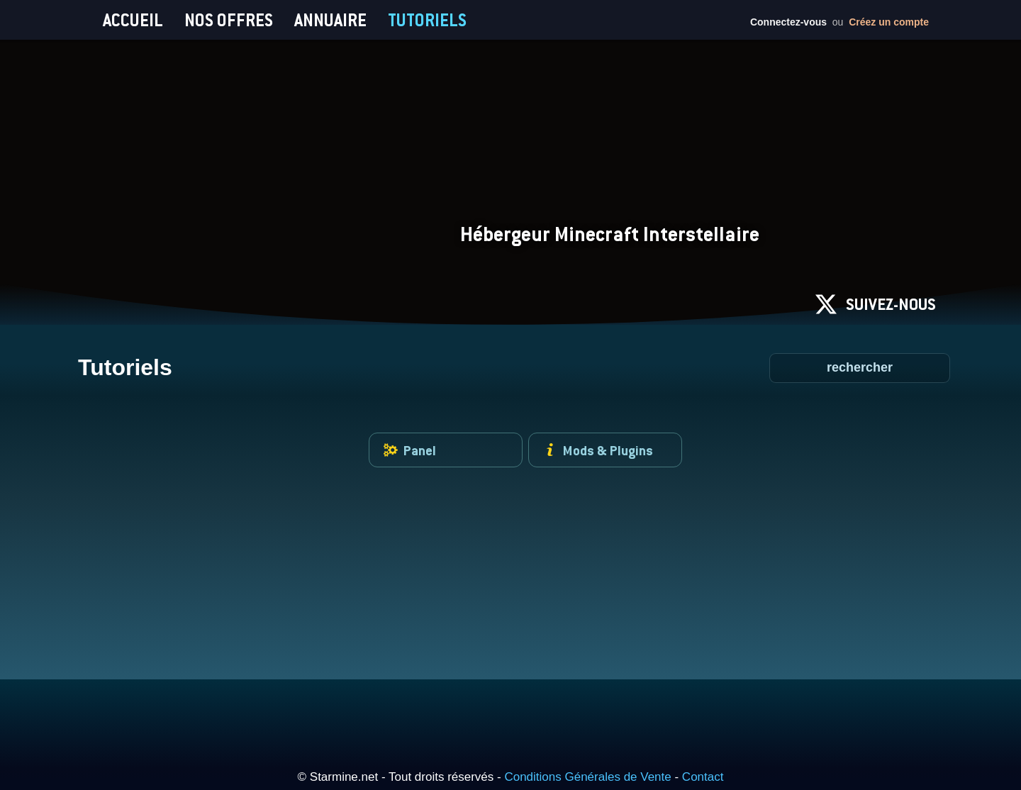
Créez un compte (889, 22)
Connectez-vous (788, 22)
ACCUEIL (133, 19)
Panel (410, 450)
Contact (703, 777)
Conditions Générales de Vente (587, 777)
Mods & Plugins (598, 450)
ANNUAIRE (330, 19)
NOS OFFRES (228, 19)
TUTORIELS (427, 19)
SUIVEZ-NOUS (875, 304)
